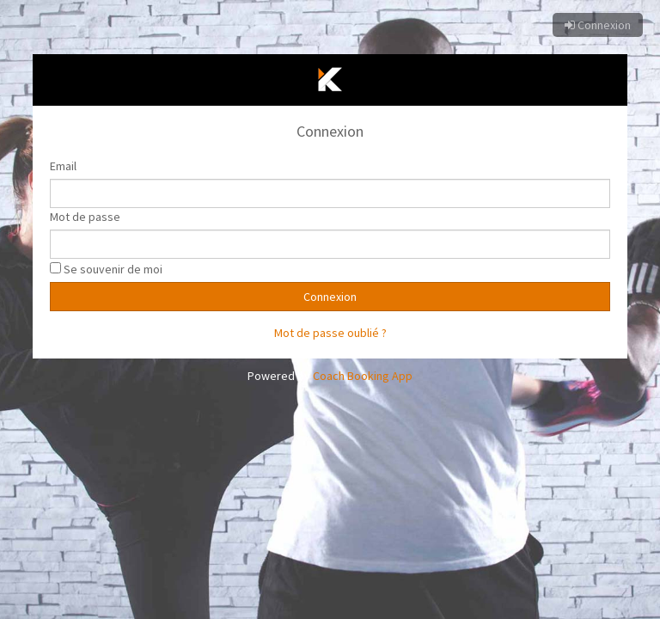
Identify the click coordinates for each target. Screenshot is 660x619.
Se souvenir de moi (113, 269)
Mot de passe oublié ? (330, 332)
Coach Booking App (362, 375)
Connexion (598, 25)
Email (63, 166)
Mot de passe (85, 216)
